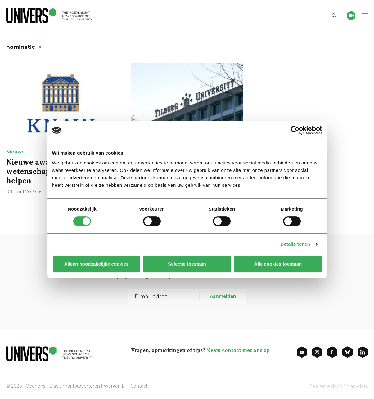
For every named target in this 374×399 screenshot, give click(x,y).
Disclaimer (60, 386)
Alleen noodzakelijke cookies (96, 264)
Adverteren (87, 386)
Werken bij (115, 386)
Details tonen (295, 244)
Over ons (35, 386)
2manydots (355, 386)
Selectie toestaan (187, 264)
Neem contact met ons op (238, 350)
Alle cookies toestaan (277, 264)
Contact (139, 386)
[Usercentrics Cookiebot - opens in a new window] (295, 130)
